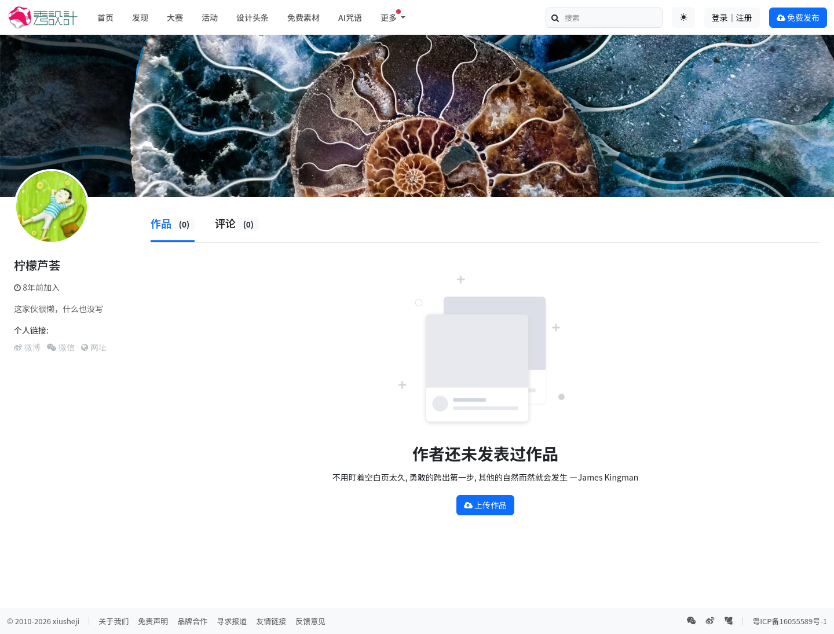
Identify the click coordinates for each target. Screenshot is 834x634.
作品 (173, 222)
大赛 (175, 17)
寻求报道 (232, 620)
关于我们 (113, 620)
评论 (237, 222)
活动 (210, 17)
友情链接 (271, 620)
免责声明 (153, 620)
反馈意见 (310, 620)
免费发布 (798, 17)
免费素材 (303, 17)
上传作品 (485, 505)
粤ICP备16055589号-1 (789, 620)
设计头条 (252, 17)
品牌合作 (192, 620)
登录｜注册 (732, 17)
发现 (140, 17)
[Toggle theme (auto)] (683, 17)
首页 (105, 17)
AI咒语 (350, 17)
